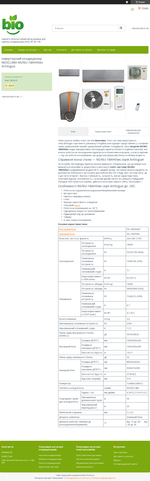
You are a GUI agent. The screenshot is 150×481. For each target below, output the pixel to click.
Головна (8, 49)
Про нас (47, 49)
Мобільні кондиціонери (50, 459)
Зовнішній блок (67, 233)
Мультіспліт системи (49, 466)
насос (77, 205)
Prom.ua (90, 475)
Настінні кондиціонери (50, 455)
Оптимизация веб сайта (125, 464)
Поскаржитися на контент (77, 478)
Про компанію (120, 452)
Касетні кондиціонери (49, 463)
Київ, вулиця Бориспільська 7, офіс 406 (18, 461)
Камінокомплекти (85, 466)
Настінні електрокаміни (87, 459)
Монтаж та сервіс (106, 49)
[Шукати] (121, 28)
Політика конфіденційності (103, 478)
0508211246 (7, 456)
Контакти (61, 49)
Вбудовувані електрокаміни (90, 463)
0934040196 (7, 452)
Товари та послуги (27, 49)
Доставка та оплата (81, 49)
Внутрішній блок (67, 229)
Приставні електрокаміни (88, 455)
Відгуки (117, 460)
